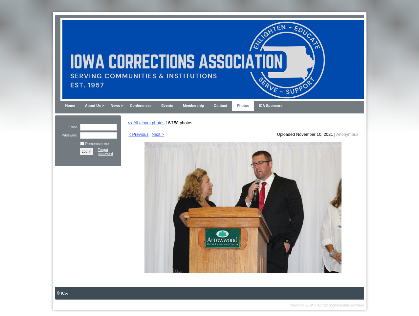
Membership (193, 106)
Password (68, 135)
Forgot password (105, 152)
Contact (220, 106)
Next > (158, 134)
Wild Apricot (318, 305)
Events (167, 106)
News (115, 106)
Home (70, 106)
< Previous (139, 134)
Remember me (97, 144)
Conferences (140, 106)
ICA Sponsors (270, 106)
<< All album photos (146, 122)
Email (71, 127)
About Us (93, 106)
